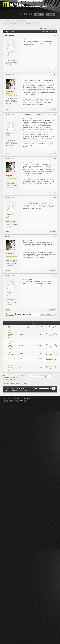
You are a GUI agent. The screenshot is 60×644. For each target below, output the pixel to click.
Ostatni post (49, 335)
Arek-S (21, 334)
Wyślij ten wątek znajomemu (12, 377)
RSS (26, 390)
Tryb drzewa (45, 31)
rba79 (21, 367)
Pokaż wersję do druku (10, 375)
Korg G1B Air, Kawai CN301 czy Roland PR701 (11, 334)
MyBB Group (23, 400)
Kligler (21, 359)
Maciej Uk (21, 345)
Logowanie (50, 14)
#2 (55, 74)
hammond (21, 353)
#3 (55, 114)
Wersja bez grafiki (17, 390)
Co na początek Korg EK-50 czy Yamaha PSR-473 (11, 367)
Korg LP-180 (11, 359)
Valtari (54, 359)
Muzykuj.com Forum (9, 20)
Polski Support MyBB (26, 398)
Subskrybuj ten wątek (10, 379)
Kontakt (7, 388)
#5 (55, 197)
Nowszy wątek (9, 315)
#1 (55, 35)
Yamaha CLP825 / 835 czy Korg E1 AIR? (10, 345)
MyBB (11, 400)
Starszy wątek (10, 314)
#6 (55, 236)
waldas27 (9, 52)
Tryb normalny (52, 31)
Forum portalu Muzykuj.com (19, 388)
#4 (55, 158)
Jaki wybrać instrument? (21, 20)
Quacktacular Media (21, 401)
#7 (55, 275)
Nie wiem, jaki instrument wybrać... (12, 23)
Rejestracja (39, 14)
